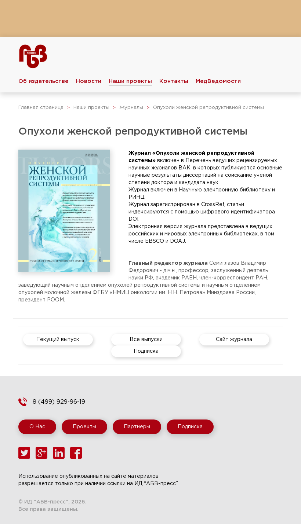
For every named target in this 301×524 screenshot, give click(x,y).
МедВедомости (218, 81)
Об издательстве (43, 81)
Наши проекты (130, 81)
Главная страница (41, 108)
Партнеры (137, 427)
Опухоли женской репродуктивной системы (208, 108)
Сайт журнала (234, 339)
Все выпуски (146, 339)
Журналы (131, 108)
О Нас (37, 427)
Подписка (146, 351)
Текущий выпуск (57, 339)
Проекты (84, 427)
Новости (88, 81)
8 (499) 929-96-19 (59, 402)
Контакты (173, 81)
